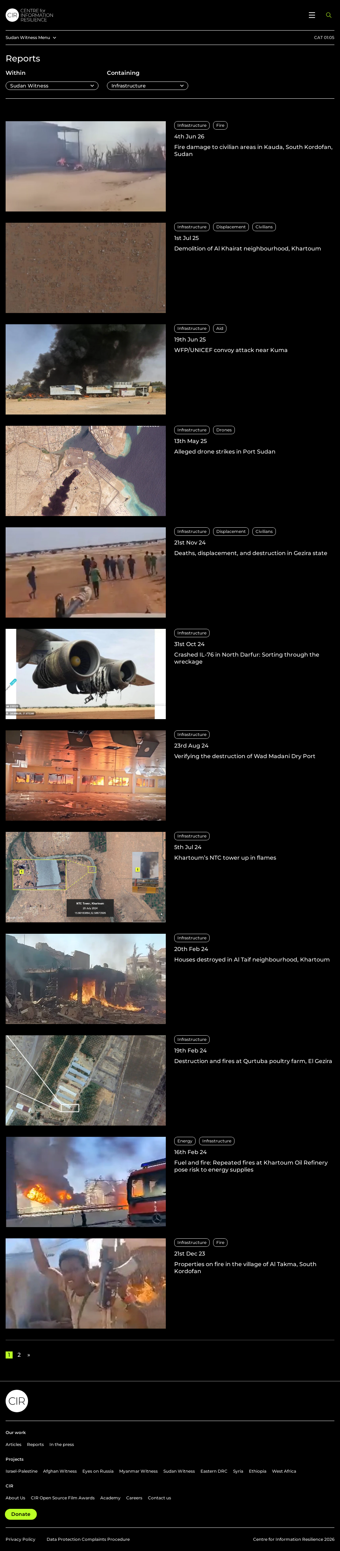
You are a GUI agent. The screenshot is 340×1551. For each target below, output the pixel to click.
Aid (219, 328)
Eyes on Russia (98, 1471)
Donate (20, 1514)
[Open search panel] (328, 15)
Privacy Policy (20, 1539)
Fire (220, 125)
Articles (13, 1444)
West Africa (284, 1471)
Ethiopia (257, 1471)
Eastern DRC (213, 1471)
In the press (61, 1444)
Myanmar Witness (138, 1471)
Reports (35, 1444)
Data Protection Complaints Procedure (88, 1539)
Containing (123, 73)
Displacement (231, 226)
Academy (110, 1497)
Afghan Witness (60, 1471)
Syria (238, 1471)
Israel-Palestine (22, 1471)
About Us (15, 1497)
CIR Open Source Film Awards (63, 1497)
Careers (134, 1497)
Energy (184, 1140)
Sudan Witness (179, 1471)
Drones (224, 429)
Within (16, 73)
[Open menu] (312, 15)
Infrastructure (191, 125)
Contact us (159, 1497)
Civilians (264, 226)
